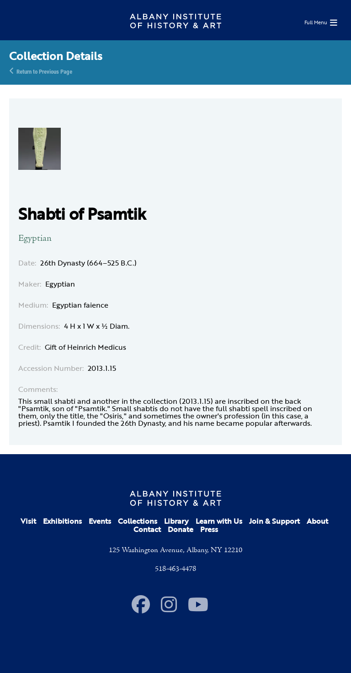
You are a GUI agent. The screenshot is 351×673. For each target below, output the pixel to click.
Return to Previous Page (44, 71)
